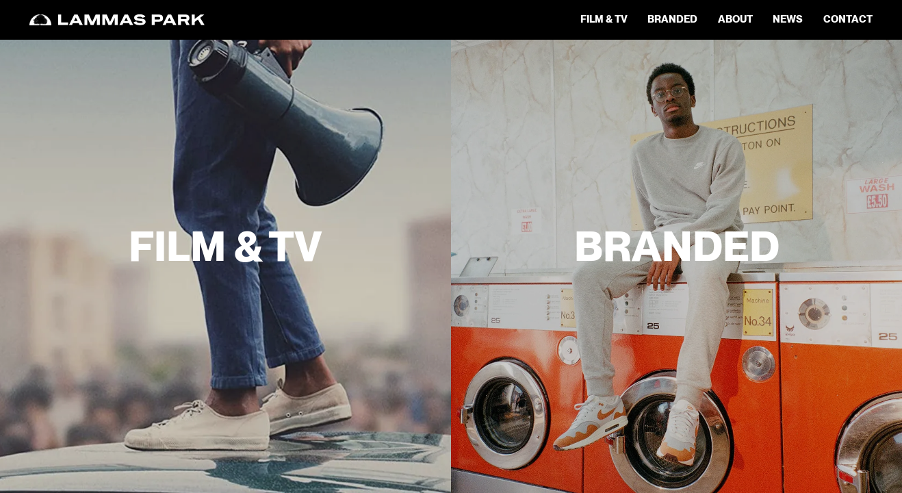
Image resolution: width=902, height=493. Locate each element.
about (735, 19)
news (788, 19)
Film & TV (604, 19)
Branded (672, 19)
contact (848, 19)
